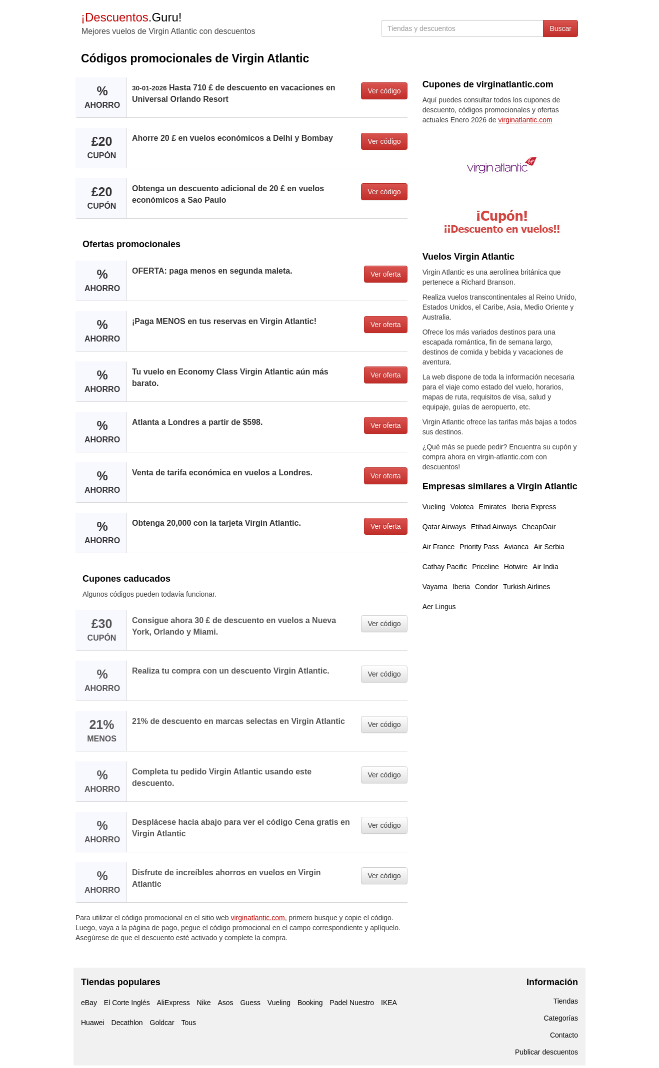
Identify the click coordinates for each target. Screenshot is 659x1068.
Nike (204, 1003)
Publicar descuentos (546, 1052)
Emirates (492, 507)
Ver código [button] (384, 91)
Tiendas (566, 1001)
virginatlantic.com (258, 918)
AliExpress (173, 1003)
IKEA (389, 1003)
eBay (89, 1003)
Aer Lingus (439, 607)
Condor (486, 587)
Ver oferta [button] (385, 274)
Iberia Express (534, 507)
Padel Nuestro (352, 1003)
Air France (438, 547)
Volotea (462, 507)
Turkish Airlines (526, 587)
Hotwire (516, 567)
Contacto (564, 1035)
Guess (250, 1003)
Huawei (92, 1023)
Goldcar (162, 1023)
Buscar (561, 28)
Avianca (516, 547)
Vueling (434, 507)
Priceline (485, 567)
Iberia (461, 587)
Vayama (435, 587)
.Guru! (131, 17)
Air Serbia (549, 547)
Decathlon (127, 1023)
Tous (188, 1023)
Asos (225, 1003)
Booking (310, 1003)
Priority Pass (479, 547)
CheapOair (539, 527)
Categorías (561, 1018)
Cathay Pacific (444, 567)
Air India (545, 567)
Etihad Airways (494, 527)
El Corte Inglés (127, 1003)
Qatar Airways (444, 527)
